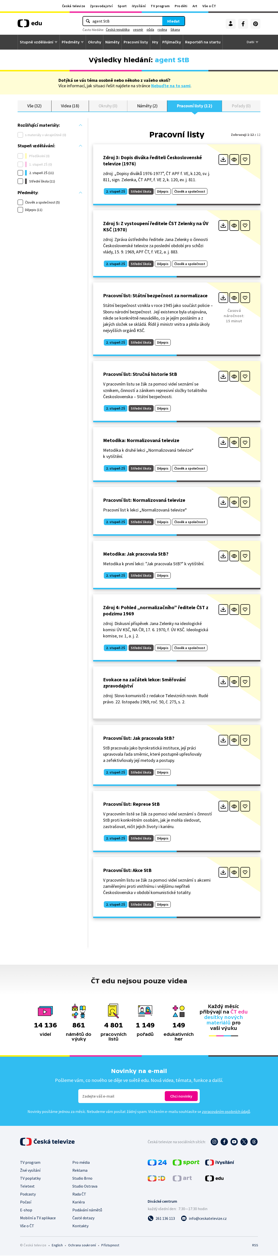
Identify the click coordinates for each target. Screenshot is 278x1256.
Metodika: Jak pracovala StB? (135, 554)
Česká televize (73, 6)
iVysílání (139, 6)
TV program (160, 6)
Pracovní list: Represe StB (131, 804)
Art (195, 6)
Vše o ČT (209, 6)
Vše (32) (34, 106)
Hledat (173, 21)
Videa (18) (70, 106)
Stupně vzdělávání (36, 42)
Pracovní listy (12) (194, 106)
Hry (155, 42)
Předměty (71, 42)
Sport (122, 6)
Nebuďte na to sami (171, 86)
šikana (175, 29)
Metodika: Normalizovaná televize (141, 441)
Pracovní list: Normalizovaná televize (144, 500)
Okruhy (94, 42)
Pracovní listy (136, 42)
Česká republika (118, 29)
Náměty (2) (147, 106)
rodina (162, 29)
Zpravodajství (101, 6)
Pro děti (181, 6)
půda (150, 29)
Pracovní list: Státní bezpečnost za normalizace (155, 296)
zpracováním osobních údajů (226, 1111)
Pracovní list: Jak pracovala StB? (138, 738)
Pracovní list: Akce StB (127, 870)
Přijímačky (171, 42)
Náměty (112, 42)
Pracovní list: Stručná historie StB (140, 374)
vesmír (138, 29)
